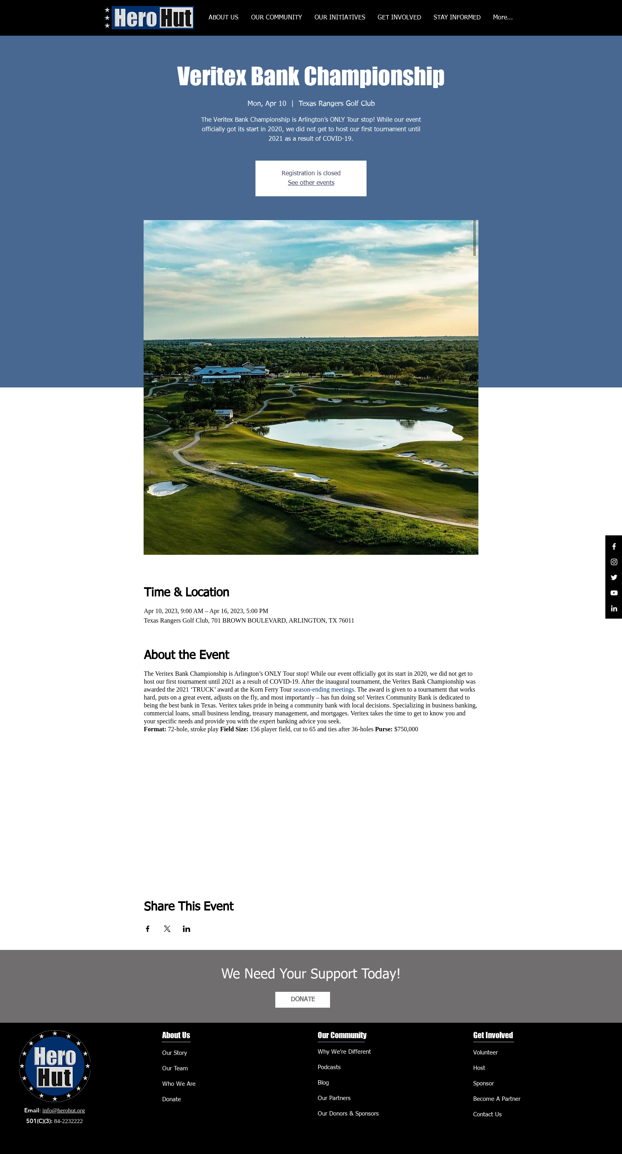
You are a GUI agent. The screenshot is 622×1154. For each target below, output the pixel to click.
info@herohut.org (63, 1110)
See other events (311, 183)
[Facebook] (614, 546)
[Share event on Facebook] (148, 929)
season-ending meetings (323, 689)
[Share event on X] (167, 929)
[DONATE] (302, 1000)
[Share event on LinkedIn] (186, 929)
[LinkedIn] (614, 608)
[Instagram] (614, 562)
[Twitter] (614, 577)
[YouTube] (614, 593)
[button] (340, 18)
